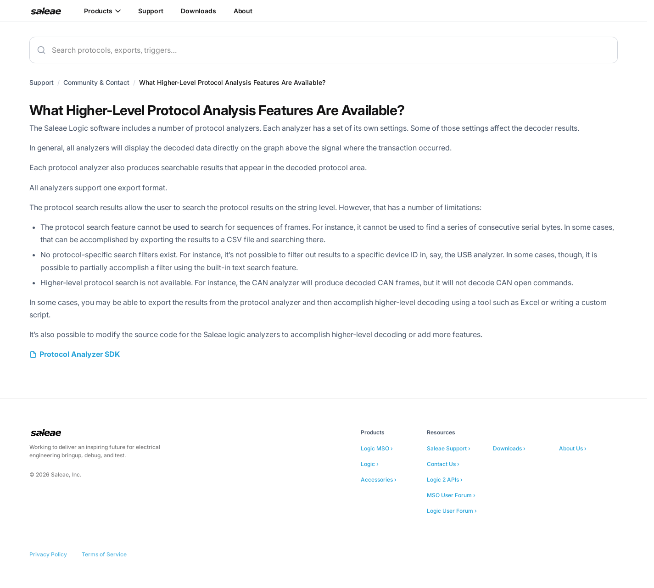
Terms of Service (104, 554)
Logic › (370, 463)
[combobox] (323, 50)
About (243, 11)
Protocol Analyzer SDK (79, 354)
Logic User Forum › (452, 510)
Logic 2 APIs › (445, 479)
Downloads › (509, 448)
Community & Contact (96, 82)
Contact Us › (443, 463)
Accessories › (379, 479)
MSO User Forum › (451, 495)
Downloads (198, 11)
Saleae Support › (448, 448)
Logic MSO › (377, 448)
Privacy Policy (48, 554)
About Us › (573, 448)
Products (102, 11)
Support (150, 11)
